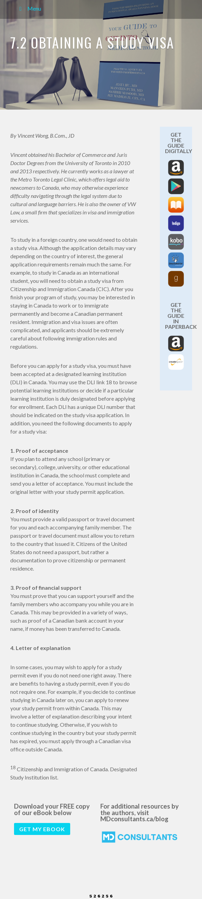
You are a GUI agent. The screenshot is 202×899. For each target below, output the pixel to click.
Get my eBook (42, 829)
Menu (29, 8)
